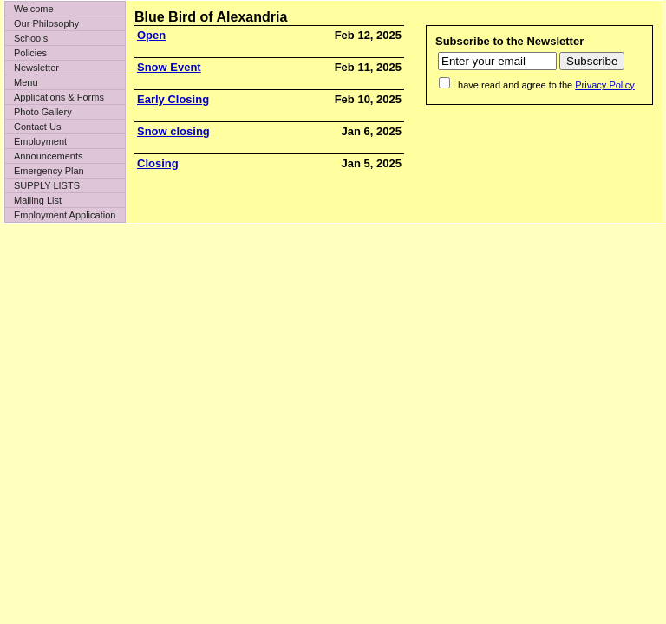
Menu (26, 82)
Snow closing (173, 131)
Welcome (34, 8)
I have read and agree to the (544, 85)
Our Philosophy (46, 23)
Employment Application (64, 215)
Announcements (48, 156)
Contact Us (37, 126)
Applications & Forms (59, 97)
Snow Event (169, 67)
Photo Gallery (43, 112)
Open (151, 35)
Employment (40, 141)
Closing (158, 163)
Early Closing (173, 99)
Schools (31, 38)
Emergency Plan (49, 171)
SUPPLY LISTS (47, 185)
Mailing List (38, 200)
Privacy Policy (604, 85)
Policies (30, 53)
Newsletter (36, 67)
